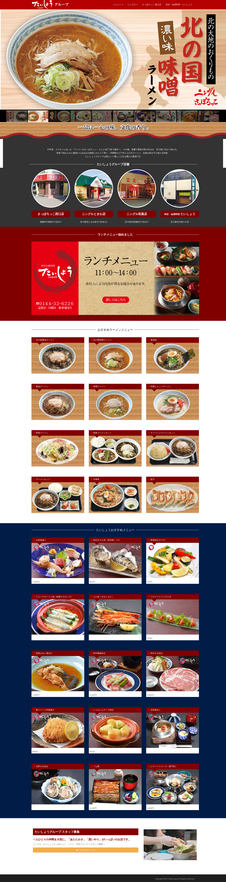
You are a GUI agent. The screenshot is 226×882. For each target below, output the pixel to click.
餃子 (153, 479)
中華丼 (96, 479)
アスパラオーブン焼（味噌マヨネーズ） (54, 597)
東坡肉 (154, 340)
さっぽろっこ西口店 (50, 214)
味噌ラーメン (99, 386)
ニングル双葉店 (136, 214)
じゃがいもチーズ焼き (103, 710)
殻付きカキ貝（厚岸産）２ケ (106, 540)
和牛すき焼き (157, 653)
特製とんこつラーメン (161, 386)
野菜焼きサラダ (158, 540)
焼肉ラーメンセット (102, 433)
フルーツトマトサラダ (161, 597)
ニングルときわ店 (93, 214)
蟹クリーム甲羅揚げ (45, 710)
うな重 (96, 766)
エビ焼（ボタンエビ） (103, 597)
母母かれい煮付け (44, 653)
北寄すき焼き (42, 766)
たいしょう (179, 214)
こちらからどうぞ (85, 850)
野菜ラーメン (42, 433)
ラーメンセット (43, 479)
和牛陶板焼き (99, 653)
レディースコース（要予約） (164, 766)
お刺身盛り (41, 540)
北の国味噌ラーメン (102, 340)
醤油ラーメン (42, 386)
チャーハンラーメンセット (163, 433)
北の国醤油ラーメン (45, 340)
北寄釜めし (156, 710)
